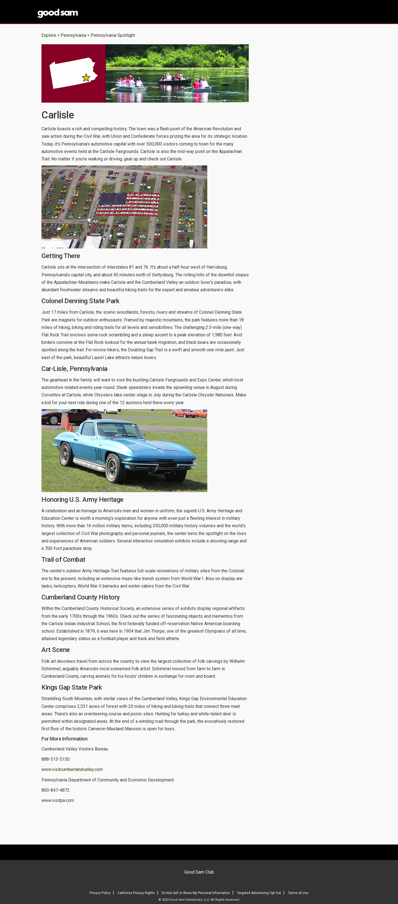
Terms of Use (298, 893)
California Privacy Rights (136, 893)
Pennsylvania (74, 35)
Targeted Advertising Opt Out (259, 893)
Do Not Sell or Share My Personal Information (196, 893)
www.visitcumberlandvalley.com (72, 769)
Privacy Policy (100, 893)
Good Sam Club (199, 872)
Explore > (50, 35)
